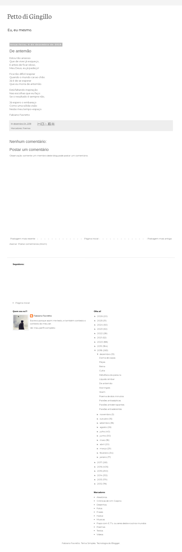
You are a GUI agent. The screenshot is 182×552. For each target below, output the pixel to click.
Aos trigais (104, 387)
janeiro (103, 457)
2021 (100, 337)
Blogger (115, 543)
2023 (100, 329)
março (103, 448)
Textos (100, 530)
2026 (100, 316)
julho (103, 431)
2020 (100, 342)
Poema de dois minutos (111, 396)
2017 (100, 462)
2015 (99, 471)
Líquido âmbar (107, 379)
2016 (100, 466)
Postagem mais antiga (160, 238)
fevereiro (104, 452)
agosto (103, 427)
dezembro (105, 354)
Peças (102, 362)
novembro (105, 414)
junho (103, 435)
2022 (100, 333)
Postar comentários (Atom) (32, 244)
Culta (102, 370)
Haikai (100, 515)
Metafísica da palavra (110, 375)
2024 (100, 324)
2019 (100, 346)
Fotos (99, 508)
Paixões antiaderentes (110, 409)
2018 (100, 350)
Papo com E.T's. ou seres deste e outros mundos (121, 523)
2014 (100, 475)
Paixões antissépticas (110, 400)
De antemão (105, 383)
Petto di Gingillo (29, 15)
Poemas (26, 128)
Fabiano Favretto (43, 315)
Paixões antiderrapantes (111, 404)
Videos (100, 534)
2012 (100, 483)
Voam (102, 392)
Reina (102, 366)
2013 (100, 479)
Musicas (101, 519)
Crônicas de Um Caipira (109, 500)
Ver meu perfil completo (42, 327)
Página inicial (91, 238)
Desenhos (102, 504)
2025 (100, 320)
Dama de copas (107, 357)
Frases (100, 512)
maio (103, 440)
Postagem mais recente (22, 238)
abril (102, 444)
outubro (104, 418)
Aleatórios (102, 497)
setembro (105, 423)
